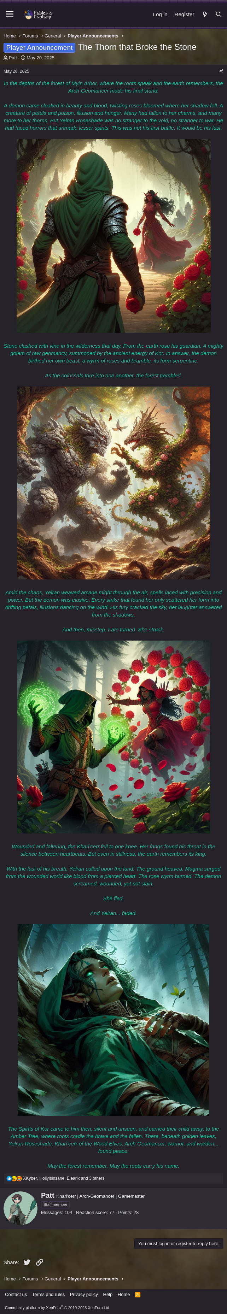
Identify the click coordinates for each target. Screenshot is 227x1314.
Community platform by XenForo (57, 1308)
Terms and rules (48, 1294)
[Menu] (9, 14)
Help (108, 1294)
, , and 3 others (63, 1178)
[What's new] (204, 14)
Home (124, 1294)
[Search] (219, 14)
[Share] (221, 71)
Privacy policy (84, 1294)
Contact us (16, 1294)
